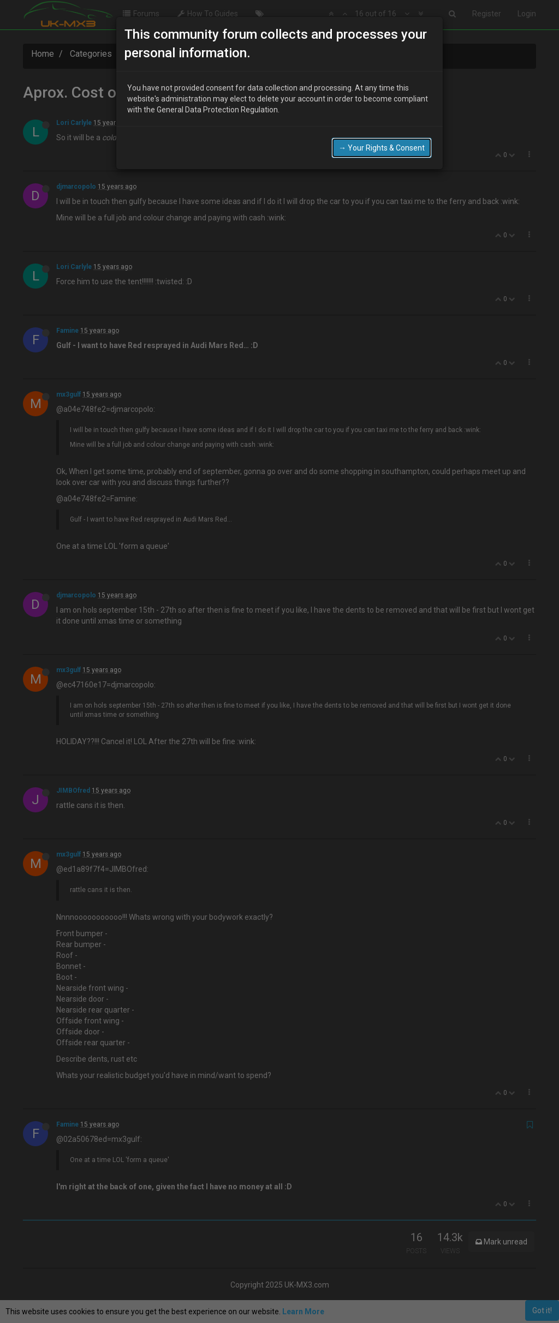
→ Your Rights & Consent (381, 144)
